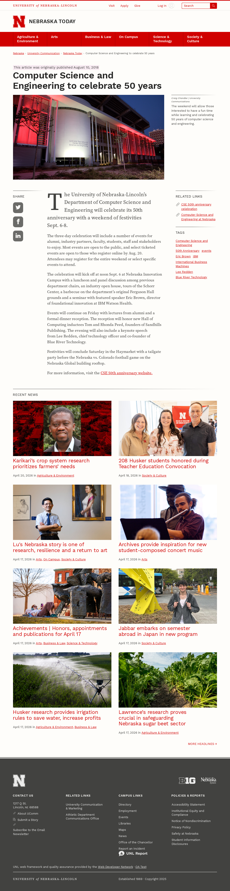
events (206, 250)
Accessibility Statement (188, 804)
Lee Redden (184, 272)
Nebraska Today (52, 21)
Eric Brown (183, 256)
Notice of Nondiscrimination (191, 821)
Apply (124, 5)
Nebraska (18, 53)
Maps (122, 829)
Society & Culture (195, 39)
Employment (128, 811)
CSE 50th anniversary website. (127, 373)
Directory (125, 804)
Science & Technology (162, 39)
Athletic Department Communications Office (82, 816)
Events (123, 817)
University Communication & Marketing (84, 806)
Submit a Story (28, 820)
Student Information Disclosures (186, 841)
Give (137, 5)
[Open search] (199, 6)
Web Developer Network (115, 867)
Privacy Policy (181, 827)
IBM (195, 256)
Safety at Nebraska (185, 833)
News (123, 836)
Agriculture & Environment (27, 39)
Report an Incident (133, 852)
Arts (54, 37)
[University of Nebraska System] (209, 780)
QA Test (140, 867)
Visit (112, 5)
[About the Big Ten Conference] (187, 780)
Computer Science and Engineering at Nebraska (198, 217)
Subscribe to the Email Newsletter (29, 831)
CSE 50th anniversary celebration (196, 206)
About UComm (28, 813)
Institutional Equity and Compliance (188, 812)
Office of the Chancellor (136, 842)
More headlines (201, 744)
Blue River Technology (191, 277)
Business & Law (98, 37)
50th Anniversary (187, 250)
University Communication (43, 53)
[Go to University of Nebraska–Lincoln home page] (19, 22)
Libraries (125, 823)
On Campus (128, 37)
